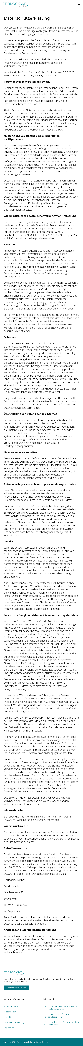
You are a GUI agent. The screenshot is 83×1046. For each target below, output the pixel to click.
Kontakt (7, 1017)
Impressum (9, 1027)
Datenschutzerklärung (14, 1022)
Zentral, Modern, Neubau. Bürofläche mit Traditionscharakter (60, 1007)
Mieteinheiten (10, 1011)
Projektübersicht (11, 1006)
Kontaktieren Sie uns (16, 987)
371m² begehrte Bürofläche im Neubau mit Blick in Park (61, 1023)
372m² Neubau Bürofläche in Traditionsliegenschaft (56, 1015)
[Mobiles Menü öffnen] (79, 4)
